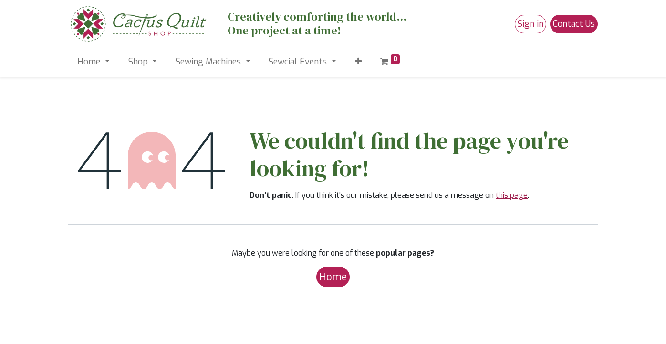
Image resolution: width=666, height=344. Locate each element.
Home (333, 276)
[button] (358, 62)
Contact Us (574, 24)
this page (512, 195)
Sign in (530, 24)
